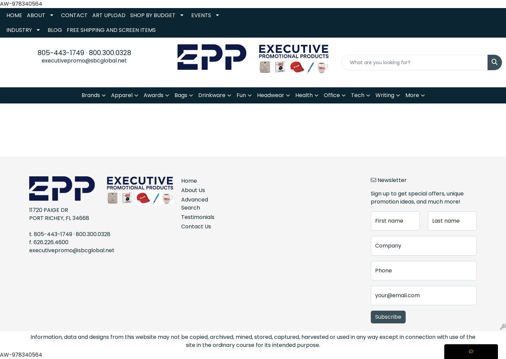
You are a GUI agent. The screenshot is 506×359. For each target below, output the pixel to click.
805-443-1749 (61, 52)
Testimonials (197, 217)
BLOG (55, 30)
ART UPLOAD (108, 15)
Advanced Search (194, 204)
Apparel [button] (122, 95)
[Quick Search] (414, 62)
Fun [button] (241, 95)
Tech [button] (357, 95)
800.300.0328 (110, 52)
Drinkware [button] (211, 95)
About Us (193, 190)
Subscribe (388, 317)
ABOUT (36, 15)
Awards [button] (153, 95)
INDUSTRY (19, 30)
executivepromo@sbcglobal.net (84, 60)
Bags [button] (180, 95)
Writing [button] (384, 95)
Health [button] (304, 95)
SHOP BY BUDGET (152, 15)
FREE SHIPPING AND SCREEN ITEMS (111, 30)
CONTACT (74, 15)
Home (189, 181)
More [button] (412, 95)
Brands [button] (91, 95)
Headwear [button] (270, 95)
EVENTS (201, 15)
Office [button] (332, 95)
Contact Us (196, 226)
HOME (14, 15)
